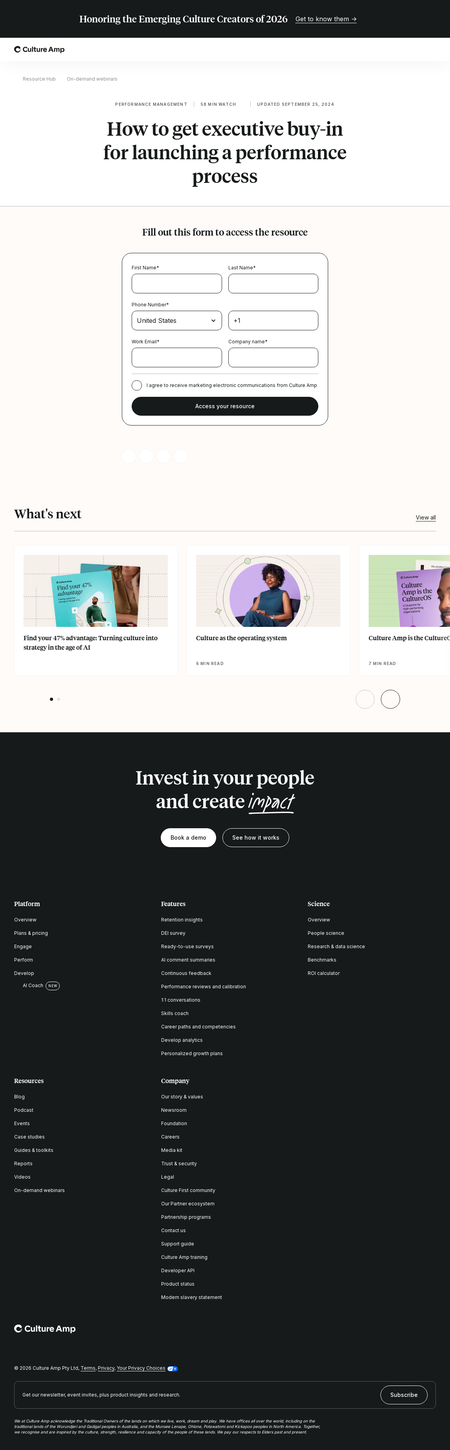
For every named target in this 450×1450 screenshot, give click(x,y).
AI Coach (28, 985)
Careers (170, 1137)
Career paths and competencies (198, 1027)
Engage (23, 946)
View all (426, 517)
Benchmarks (322, 960)
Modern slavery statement (191, 1297)
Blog (19, 1097)
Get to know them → (326, 19)
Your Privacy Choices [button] (141, 1368)
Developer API (178, 1270)
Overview (25, 920)
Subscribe (404, 1394)
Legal (167, 1177)
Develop (24, 973)
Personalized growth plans (192, 1053)
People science (326, 933)
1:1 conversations (180, 1000)
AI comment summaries (188, 960)
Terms (88, 1368)
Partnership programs (186, 1217)
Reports (23, 1163)
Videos (22, 1177)
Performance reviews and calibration (203, 986)
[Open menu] (431, 49)
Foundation (174, 1123)
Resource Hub (39, 79)
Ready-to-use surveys (187, 946)
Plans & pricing (31, 933)
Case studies (29, 1137)
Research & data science (336, 946)
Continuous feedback (186, 973)
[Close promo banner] (431, 18)
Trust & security (179, 1163)
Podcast (23, 1110)
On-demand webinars (92, 79)
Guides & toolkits (33, 1150)
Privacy (106, 1368)
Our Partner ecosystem (188, 1204)
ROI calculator (324, 973)
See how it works (255, 837)
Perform (23, 960)
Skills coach (175, 1013)
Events (22, 1123)
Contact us (173, 1230)
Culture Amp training (184, 1257)
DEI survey (173, 933)
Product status (178, 1284)
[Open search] (409, 49)
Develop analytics (182, 1040)
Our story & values (182, 1097)
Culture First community (188, 1190)
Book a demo (188, 837)
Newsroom (174, 1110)
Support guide (177, 1244)
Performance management (151, 104)
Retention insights (182, 920)
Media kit (171, 1150)
